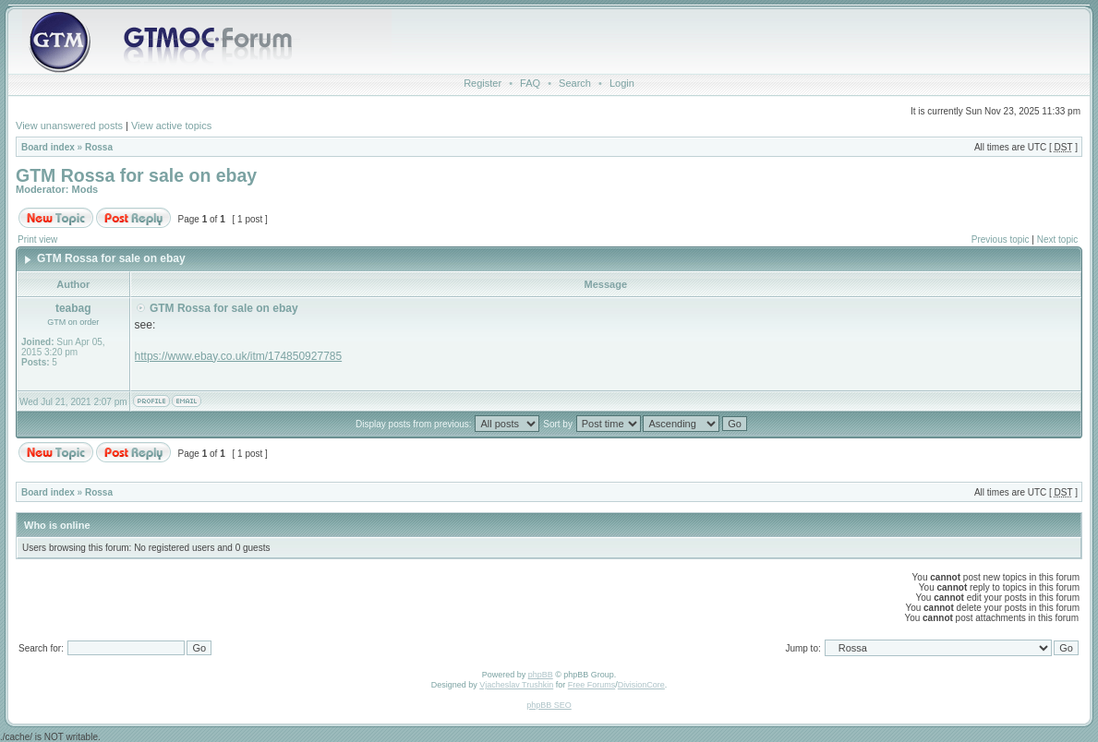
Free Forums (592, 684)
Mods (85, 189)
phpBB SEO (549, 705)
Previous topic (1000, 239)
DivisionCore (641, 684)
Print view (37, 239)
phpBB (540, 674)
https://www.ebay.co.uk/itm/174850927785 (239, 356)
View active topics (171, 125)
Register (482, 83)
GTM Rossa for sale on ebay (136, 175)
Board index (48, 147)
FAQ (530, 83)
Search (575, 83)
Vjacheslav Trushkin (516, 684)
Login (621, 83)
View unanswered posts (69, 125)
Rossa (99, 147)
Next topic (1057, 239)
